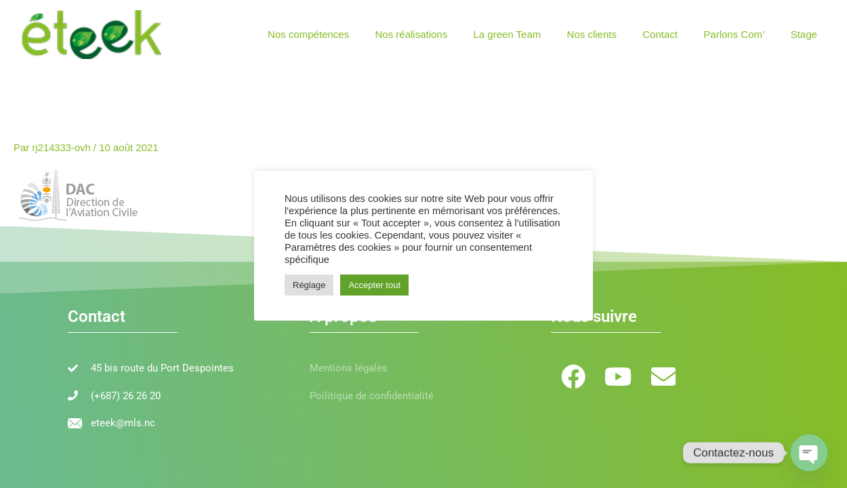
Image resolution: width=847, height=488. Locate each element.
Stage (806, 34)
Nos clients (611, 34)
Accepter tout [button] (374, 285)
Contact (674, 34)
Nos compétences (345, 34)
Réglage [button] (309, 285)
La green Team (532, 34)
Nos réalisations (442, 34)
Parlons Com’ (742, 34)
